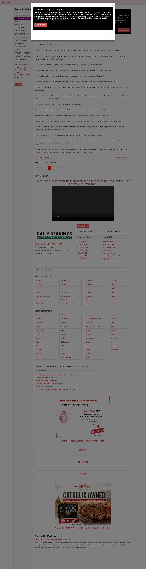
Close (110, 37)
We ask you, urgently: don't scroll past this (50, 10)
